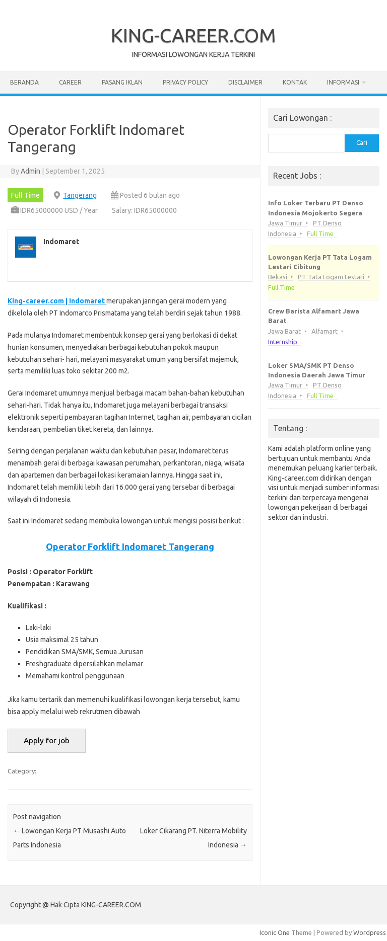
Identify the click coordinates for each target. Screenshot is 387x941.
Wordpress (369, 932)
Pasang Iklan (122, 82)
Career (70, 82)
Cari (361, 142)
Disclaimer (245, 82)
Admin (30, 171)
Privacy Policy (185, 82)
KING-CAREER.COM (193, 35)
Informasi (343, 82)
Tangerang (80, 195)
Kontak (295, 82)
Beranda (24, 82)
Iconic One (275, 932)
